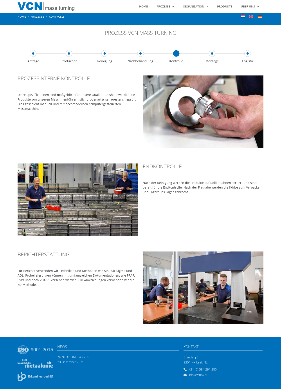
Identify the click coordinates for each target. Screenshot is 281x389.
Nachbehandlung (140, 61)
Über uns (250, 6)
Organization (195, 6)
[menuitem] (243, 16)
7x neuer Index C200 (73, 357)
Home (143, 6)
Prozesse (165, 6)
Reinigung (104, 61)
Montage (212, 61)
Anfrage (33, 61)
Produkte (224, 6)
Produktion (69, 61)
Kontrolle (176, 61)
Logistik (248, 61)
